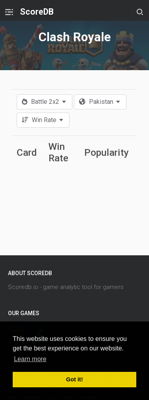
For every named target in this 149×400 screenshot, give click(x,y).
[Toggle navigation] (9, 12)
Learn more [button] (30, 359)
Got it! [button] (74, 379)
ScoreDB (37, 12)
